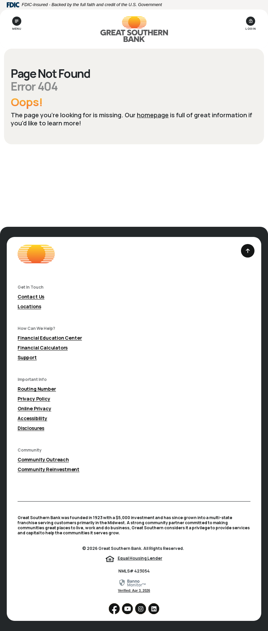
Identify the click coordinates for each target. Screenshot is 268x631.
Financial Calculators (43, 347)
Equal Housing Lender (140, 558)
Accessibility (32, 418)
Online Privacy (34, 408)
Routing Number (37, 389)
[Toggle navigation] (16, 23)
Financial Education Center (50, 338)
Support (27, 357)
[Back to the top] (247, 251)
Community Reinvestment (48, 469)
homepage (153, 115)
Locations (29, 306)
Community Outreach (43, 459)
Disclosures (31, 428)
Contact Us (31, 296)
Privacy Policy (34, 398)
